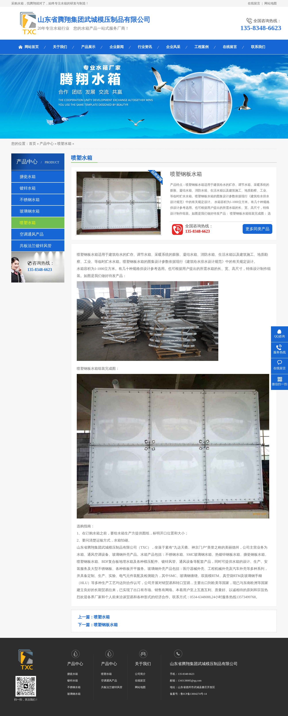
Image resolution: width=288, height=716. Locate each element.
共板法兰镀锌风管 (36, 246)
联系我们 (258, 47)
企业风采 (173, 47)
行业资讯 (145, 47)
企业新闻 (116, 47)
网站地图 (270, 3)
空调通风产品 (32, 234)
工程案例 (201, 47)
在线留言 (254, 3)
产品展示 (88, 47)
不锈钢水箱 (30, 199)
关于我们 (60, 47)
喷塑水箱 (64, 143)
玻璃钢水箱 (30, 211)
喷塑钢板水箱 (106, 625)
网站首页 (32, 47)
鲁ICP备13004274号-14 (193, 693)
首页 (32, 143)
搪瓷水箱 (28, 176)
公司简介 (140, 673)
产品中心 (47, 143)
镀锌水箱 (28, 188)
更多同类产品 (257, 229)
